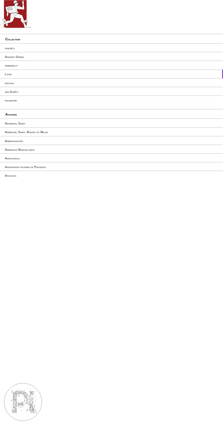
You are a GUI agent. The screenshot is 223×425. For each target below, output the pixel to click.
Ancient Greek (14, 56)
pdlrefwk (11, 100)
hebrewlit (11, 65)
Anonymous (12, 158)
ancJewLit (11, 91)
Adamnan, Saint (15, 123)
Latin (8, 74)
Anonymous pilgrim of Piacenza (25, 167)
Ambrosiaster (14, 141)
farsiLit (10, 48)
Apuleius (11, 175)
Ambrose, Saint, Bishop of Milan (26, 132)
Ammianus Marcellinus (20, 149)
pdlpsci (9, 83)
